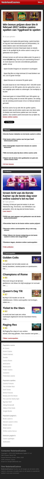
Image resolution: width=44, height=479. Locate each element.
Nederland (11, 2)
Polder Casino (7, 370)
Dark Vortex (7, 390)
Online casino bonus (10, 431)
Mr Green (6, 348)
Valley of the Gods (9, 408)
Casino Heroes (8, 354)
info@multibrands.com (14, 461)
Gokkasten (6, 442)
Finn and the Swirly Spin (11, 399)
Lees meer (6, 211)
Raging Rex (10, 324)
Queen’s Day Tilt (13, 291)
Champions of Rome (15, 274)
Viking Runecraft (8, 405)
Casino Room (7, 360)
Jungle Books (7, 411)
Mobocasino (7, 367)
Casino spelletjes (8, 439)
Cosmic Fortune (8, 383)
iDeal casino (7, 428)
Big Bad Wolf (7, 402)
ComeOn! (6, 373)
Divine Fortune (8, 393)
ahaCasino (6, 363)
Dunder (5, 357)
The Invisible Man (9, 386)
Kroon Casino (7, 351)
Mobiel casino (7, 425)
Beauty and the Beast (10, 396)
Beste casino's (8, 419)
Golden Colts (11, 257)
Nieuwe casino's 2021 (10, 422)
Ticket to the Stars (14, 307)
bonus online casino (10, 117)
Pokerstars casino (9, 376)
